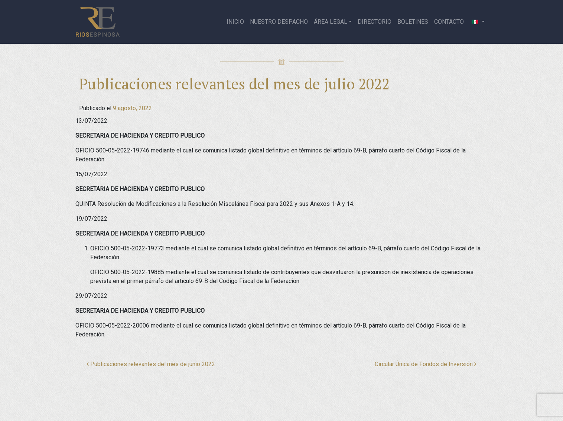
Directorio (374, 21)
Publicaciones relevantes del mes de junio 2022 (151, 364)
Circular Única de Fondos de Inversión (425, 364)
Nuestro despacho (279, 21)
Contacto (449, 21)
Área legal (330, 21)
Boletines (412, 21)
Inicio (235, 21)
